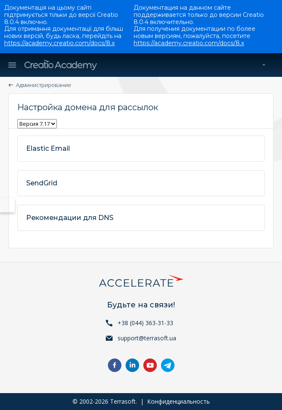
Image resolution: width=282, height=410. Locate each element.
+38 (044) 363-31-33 (145, 323)
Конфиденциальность (178, 401)
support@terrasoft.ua (147, 338)
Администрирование (43, 85)
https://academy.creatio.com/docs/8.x (59, 43)
